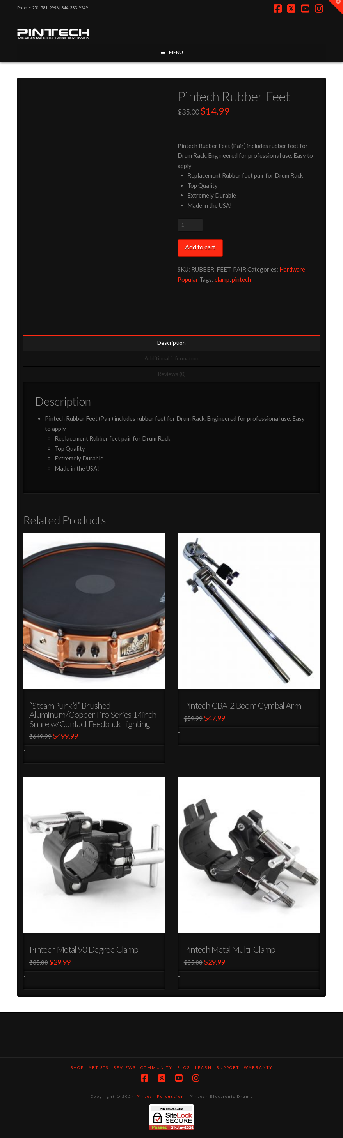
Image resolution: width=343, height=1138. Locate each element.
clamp (222, 279)
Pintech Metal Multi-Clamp (229, 949)
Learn (203, 1067)
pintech (241, 279)
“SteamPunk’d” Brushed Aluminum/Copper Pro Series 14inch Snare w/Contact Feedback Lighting (92, 714)
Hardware (292, 269)
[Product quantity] (190, 224)
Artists (98, 1067)
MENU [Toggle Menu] (171, 52)
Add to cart (200, 247)
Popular (188, 279)
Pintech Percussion (160, 1096)
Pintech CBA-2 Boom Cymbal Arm (242, 705)
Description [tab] (171, 342)
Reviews (124, 1067)
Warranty (258, 1067)
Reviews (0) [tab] (172, 374)
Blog (183, 1067)
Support (228, 1067)
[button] (335, 7)
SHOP (77, 1067)
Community (156, 1067)
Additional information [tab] (171, 358)
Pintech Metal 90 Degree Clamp (83, 949)
